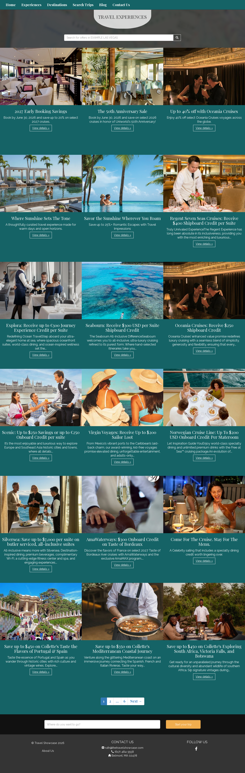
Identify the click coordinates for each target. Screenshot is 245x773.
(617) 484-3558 (124, 751)
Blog (103, 4)
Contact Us (121, 4)
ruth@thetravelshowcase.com (124, 747)
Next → (136, 701)
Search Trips (83, 4)
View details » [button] (40, 128)
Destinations (57, 4)
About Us (48, 750)
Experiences (31, 4)
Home (11, 4)
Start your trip (183, 724)
